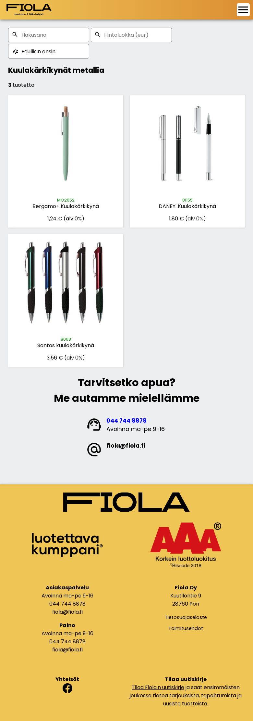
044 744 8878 (126, 421)
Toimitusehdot (185, 628)
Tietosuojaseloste (186, 617)
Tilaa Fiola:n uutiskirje (158, 687)
